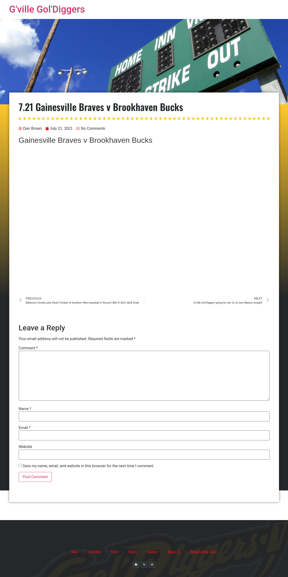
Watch (132, 551)
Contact (152, 551)
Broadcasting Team (203, 551)
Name (25, 409)
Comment (28, 348)
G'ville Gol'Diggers (47, 9)
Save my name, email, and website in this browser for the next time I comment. (88, 466)
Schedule (94, 551)
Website (25, 447)
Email (25, 428)
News (74, 551)
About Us (174, 551)
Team (114, 551)
